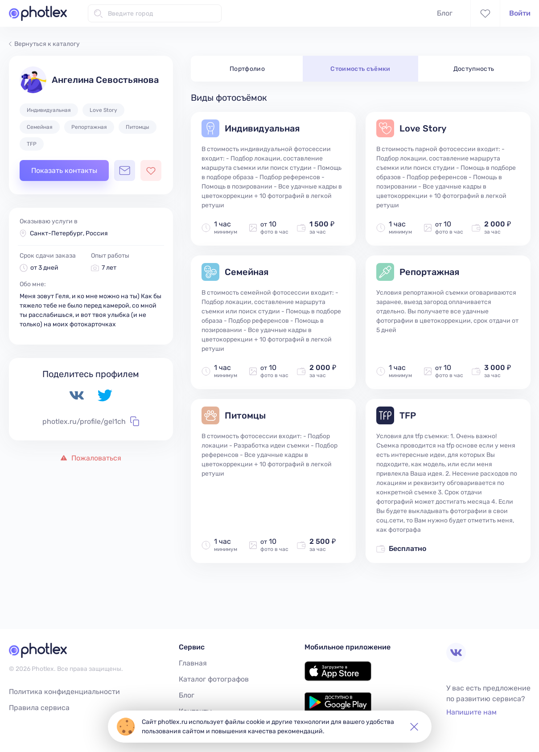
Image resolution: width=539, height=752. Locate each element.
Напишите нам (471, 712)
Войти (520, 13)
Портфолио (247, 69)
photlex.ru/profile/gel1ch (90, 421)
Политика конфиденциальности (64, 691)
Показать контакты (64, 170)
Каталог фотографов (214, 679)
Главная (193, 663)
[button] (414, 727)
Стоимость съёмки (360, 69)
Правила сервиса (39, 707)
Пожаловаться (91, 458)
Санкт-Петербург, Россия (69, 233)
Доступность (473, 69)
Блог (445, 13)
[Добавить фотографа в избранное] (150, 170)
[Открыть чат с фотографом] (124, 170)
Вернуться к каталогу (44, 44)
